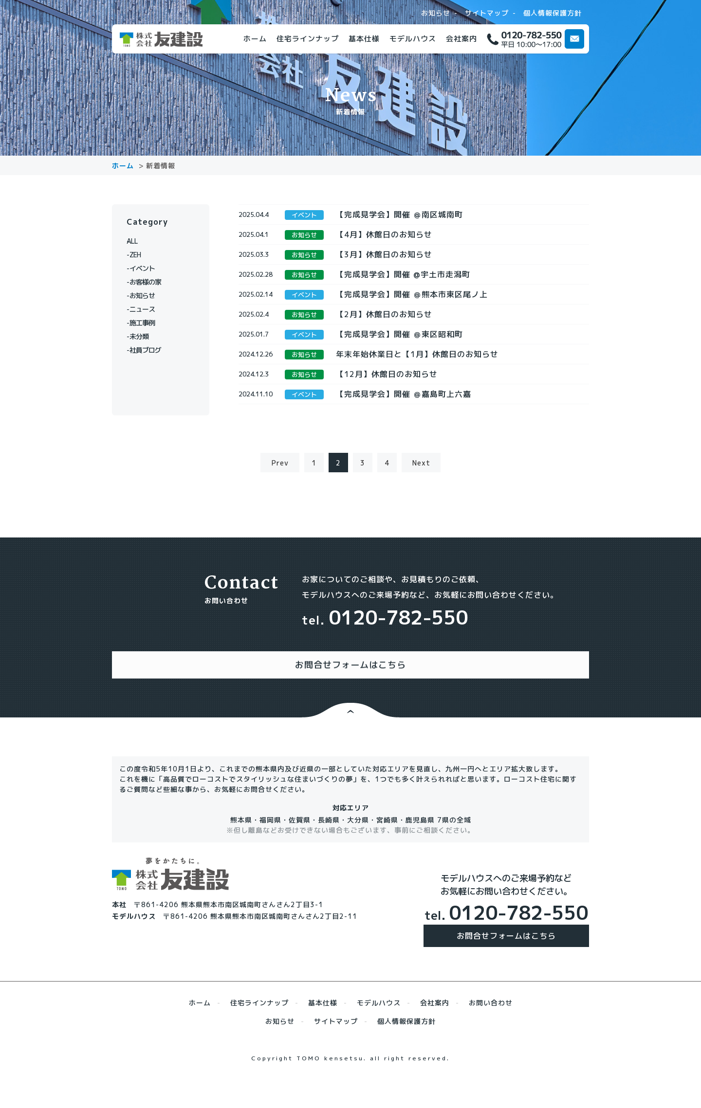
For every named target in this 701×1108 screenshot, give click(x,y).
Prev (280, 496)
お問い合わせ (491, 1027)
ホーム (255, 39)
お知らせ (435, 13)
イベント (146, 268)
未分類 (142, 336)
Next (421, 496)
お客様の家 (149, 281)
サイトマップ (487, 13)
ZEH (138, 254)
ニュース (146, 309)
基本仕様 (364, 39)
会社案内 (461, 39)
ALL (138, 241)
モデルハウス (412, 39)
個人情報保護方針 (552, 13)
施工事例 (146, 322)
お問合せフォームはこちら (506, 960)
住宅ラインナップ (308, 39)
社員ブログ (149, 350)
